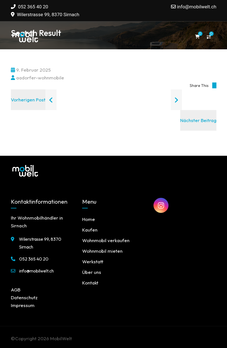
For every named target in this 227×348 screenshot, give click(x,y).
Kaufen (89, 230)
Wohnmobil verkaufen (106, 240)
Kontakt (90, 283)
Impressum (23, 305)
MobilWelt (61, 338)
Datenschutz (24, 297)
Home (88, 219)
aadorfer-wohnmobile (37, 78)
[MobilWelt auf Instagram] (161, 205)
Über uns (91, 272)
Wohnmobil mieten (102, 251)
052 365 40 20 (29, 6)
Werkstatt (92, 261)
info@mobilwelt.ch (196, 6)
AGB (15, 290)
